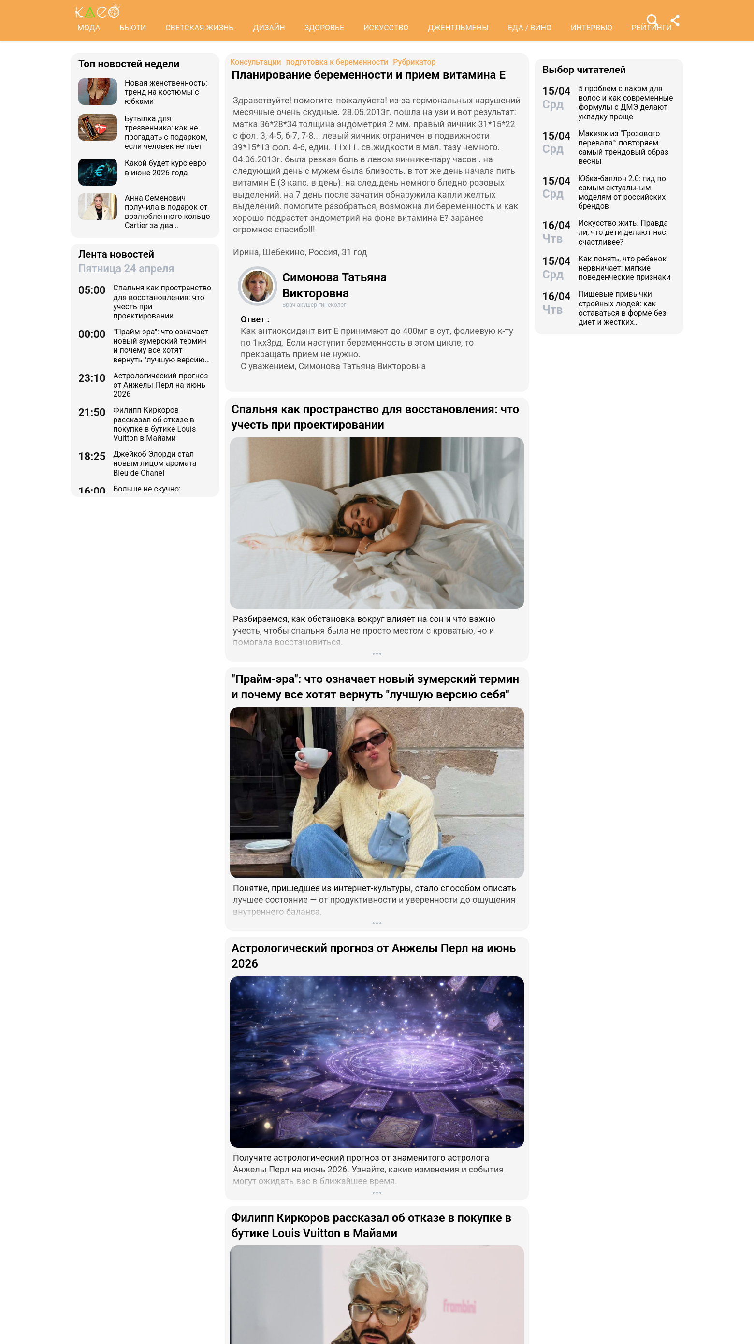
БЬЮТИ (132, 27)
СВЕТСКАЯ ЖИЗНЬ (199, 27)
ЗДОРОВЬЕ (324, 27)
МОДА (88, 27)
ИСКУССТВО (385, 27)
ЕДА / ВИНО (529, 27)
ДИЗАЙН (269, 27)
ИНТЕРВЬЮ (591, 27)
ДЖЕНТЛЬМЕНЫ (458, 27)
